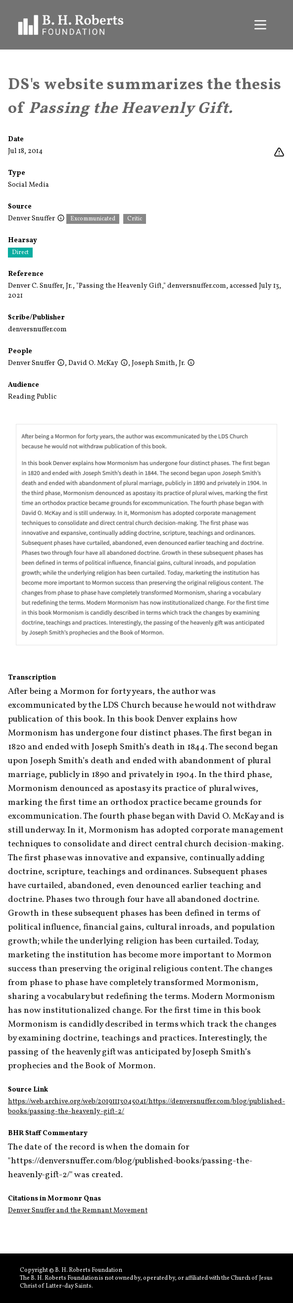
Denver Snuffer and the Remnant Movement (77, 1210)
